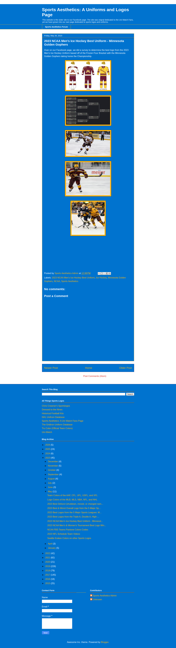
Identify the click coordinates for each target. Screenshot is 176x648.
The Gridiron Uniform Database (57, 424)
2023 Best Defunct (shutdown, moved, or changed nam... (75, 504)
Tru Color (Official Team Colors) (57, 428)
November (53, 466)
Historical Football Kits (53, 413)
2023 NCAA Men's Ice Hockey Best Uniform (73, 277)
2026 (48, 445)
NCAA (57, 281)
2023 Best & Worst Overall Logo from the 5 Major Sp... (74, 508)
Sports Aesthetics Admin (105, 595)
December (53, 461)
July (50, 483)
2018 (48, 570)
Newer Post (51, 367)
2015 (48, 583)
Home (88, 367)
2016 (48, 579)
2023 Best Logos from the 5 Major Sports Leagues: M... (74, 512)
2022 (48, 553)
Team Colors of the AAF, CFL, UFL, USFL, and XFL (72, 495)
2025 (48, 449)
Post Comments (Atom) (94, 376)
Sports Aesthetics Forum (56, 27)
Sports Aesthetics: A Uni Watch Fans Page (62, 421)
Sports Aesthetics (69, 281)
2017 (48, 575)
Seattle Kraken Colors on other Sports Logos (69, 538)
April (50, 544)
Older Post (125, 367)
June (50, 487)
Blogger (104, 642)
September (53, 474)
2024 (48, 453)
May (50, 491)
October (52, 470)
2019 (48, 566)
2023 (48, 458)
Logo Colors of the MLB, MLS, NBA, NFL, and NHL (72, 499)
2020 (48, 562)
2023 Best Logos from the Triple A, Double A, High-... (73, 517)
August (51, 479)
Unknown (97, 599)
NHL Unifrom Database (53, 417)
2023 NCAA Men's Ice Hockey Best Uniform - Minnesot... (75, 521)
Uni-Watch (47, 432)
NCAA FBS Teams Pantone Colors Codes (67, 529)
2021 (48, 557)
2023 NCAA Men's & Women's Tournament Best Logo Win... (76, 525)
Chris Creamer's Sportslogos (56, 406)
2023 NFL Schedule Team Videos (63, 534)
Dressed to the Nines (52, 409)
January (52, 548)
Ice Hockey (101, 277)
